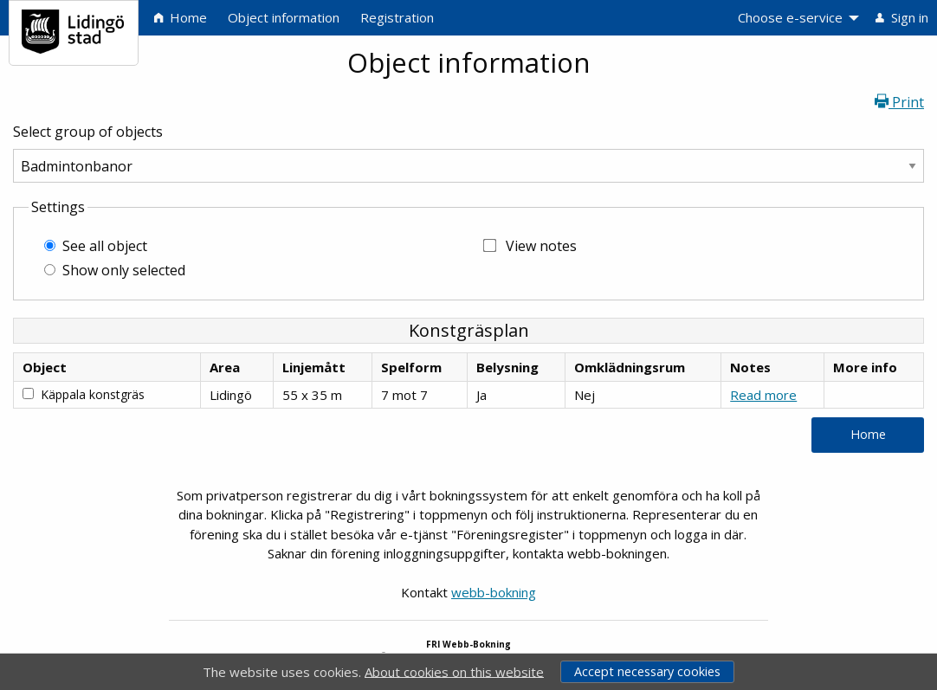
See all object (104, 245)
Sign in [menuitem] (902, 17)
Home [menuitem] (180, 17)
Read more (763, 394)
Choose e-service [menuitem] (790, 17)
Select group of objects (88, 131)
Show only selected (123, 270)
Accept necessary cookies (647, 671)
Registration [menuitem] (397, 17)
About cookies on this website (454, 671)
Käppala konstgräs (93, 394)
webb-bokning (493, 592)
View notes (541, 245)
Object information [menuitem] (283, 17)
